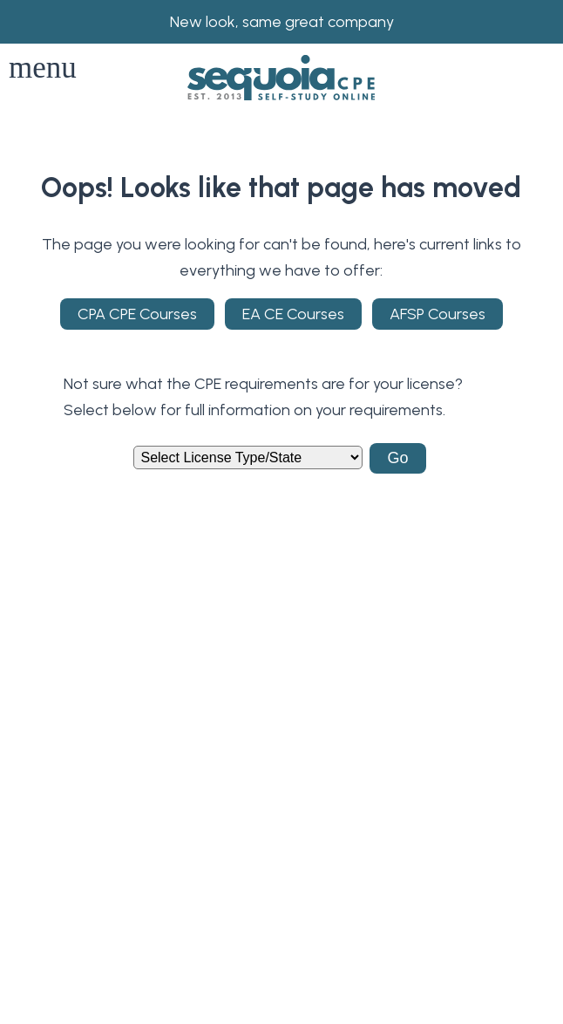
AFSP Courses (437, 314)
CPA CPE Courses (137, 314)
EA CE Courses (293, 314)
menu (43, 67)
